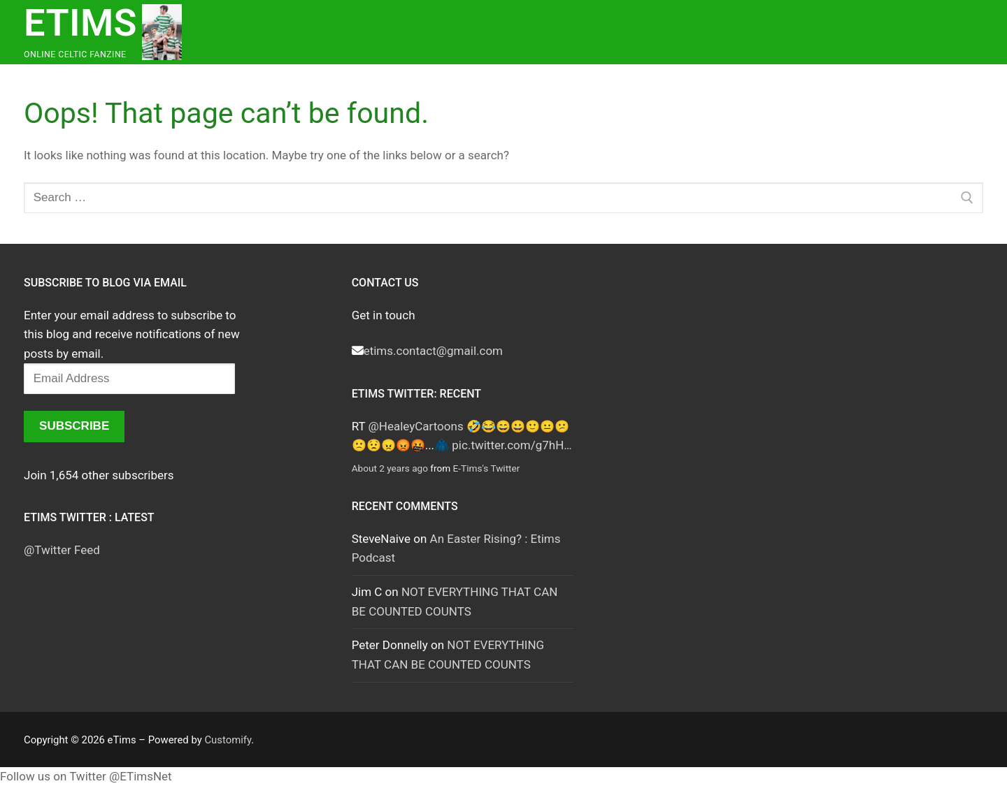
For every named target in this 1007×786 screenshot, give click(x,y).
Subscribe (74, 425)
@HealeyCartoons (416, 426)
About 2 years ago (390, 468)
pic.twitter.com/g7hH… (511, 445)
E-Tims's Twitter (486, 468)
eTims (80, 23)
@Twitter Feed (62, 550)
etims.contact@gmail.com (433, 351)
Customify (227, 740)
